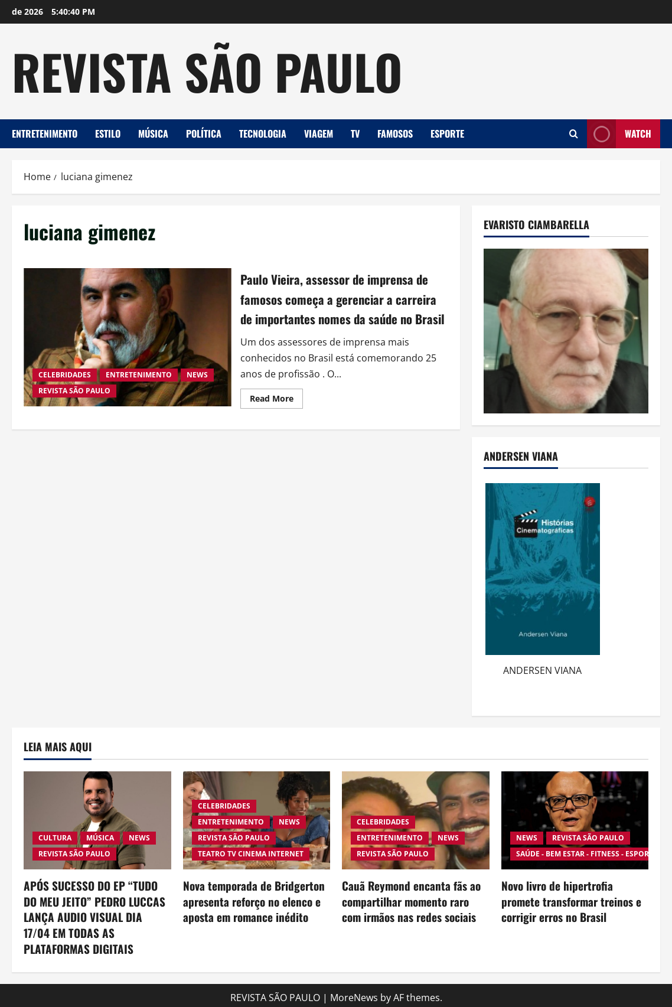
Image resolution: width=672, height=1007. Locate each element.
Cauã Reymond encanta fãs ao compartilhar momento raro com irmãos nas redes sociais (413, 900)
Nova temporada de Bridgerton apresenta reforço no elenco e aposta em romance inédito (249, 900)
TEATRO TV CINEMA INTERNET (251, 854)
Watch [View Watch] (619, 133)
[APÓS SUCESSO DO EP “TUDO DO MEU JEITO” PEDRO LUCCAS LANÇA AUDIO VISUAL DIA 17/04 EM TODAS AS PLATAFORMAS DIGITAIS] (97, 820)
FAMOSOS (395, 133)
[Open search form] (573, 133)
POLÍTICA (203, 133)
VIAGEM (318, 133)
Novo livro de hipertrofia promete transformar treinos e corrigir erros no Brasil (574, 900)
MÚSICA (153, 133)
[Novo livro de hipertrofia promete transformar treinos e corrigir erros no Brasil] (575, 820)
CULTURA (54, 838)
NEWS (197, 385)
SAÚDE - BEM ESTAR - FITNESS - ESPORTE (586, 854)
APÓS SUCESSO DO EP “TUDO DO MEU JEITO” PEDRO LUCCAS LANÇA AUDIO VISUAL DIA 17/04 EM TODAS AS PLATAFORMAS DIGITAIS (95, 915)
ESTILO (107, 133)
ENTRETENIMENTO (44, 133)
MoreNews (354, 992)
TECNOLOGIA (262, 133)
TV (355, 133)
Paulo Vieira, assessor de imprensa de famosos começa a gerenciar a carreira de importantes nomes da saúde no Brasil (127, 347)
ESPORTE (447, 133)
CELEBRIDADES (64, 385)
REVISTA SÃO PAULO (207, 70)
